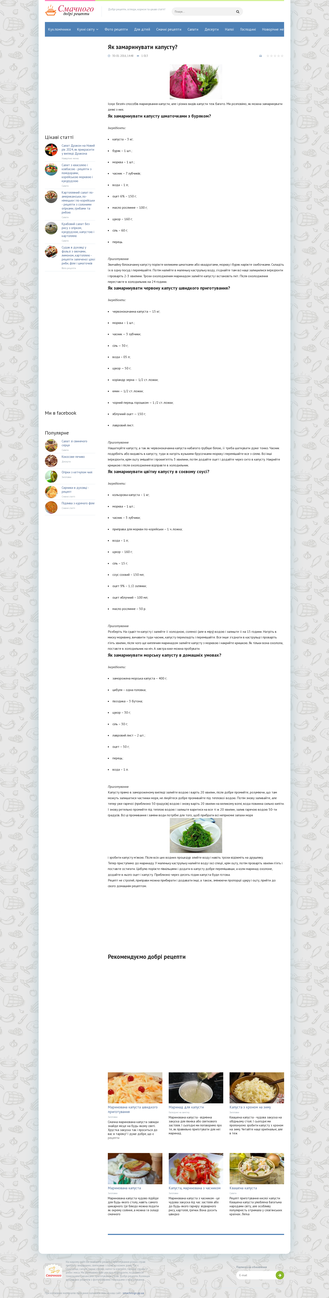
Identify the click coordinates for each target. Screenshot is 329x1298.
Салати (193, 29)
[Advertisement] (196, 918)
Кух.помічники (59, 29)
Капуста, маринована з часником (195, 1188)
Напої (229, 29)
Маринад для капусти (186, 1107)
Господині (248, 29)
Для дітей (142, 29)
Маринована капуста (124, 1188)
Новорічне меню (275, 29)
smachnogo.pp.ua (133, 1293)
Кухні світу (86, 29)
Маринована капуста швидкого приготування (133, 1109)
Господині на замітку (179, 1112)
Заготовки (113, 1117)
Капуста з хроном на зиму (250, 1107)
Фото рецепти (116, 29)
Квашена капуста (243, 1188)
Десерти (212, 29)
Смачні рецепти (168, 29)
